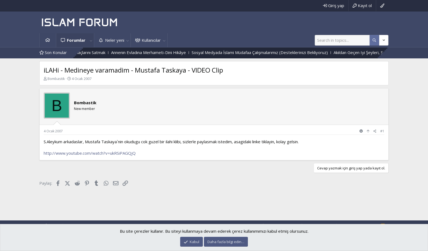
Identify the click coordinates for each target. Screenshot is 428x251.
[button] (91, 40)
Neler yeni (114, 40)
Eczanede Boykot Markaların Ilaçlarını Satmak (95, 52)
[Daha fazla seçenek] (374, 40)
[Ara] (342, 40)
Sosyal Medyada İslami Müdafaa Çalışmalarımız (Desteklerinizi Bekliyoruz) (291, 52)
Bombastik (56, 78)
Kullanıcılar (151, 40)
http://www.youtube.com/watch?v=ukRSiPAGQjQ (90, 153)
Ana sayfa (48, 40)
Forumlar (76, 40)
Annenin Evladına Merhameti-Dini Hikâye (179, 52)
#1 (382, 131)
